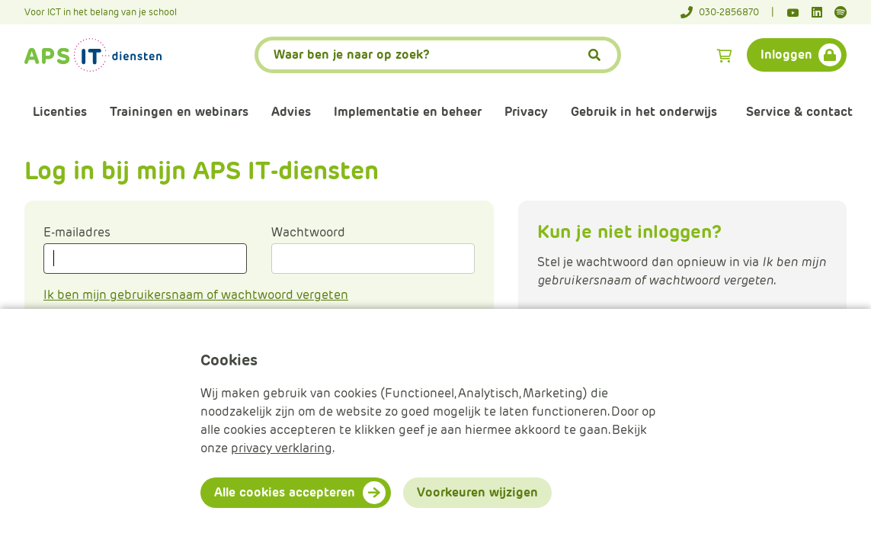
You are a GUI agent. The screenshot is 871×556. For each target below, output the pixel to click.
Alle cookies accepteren (284, 492)
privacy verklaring (281, 448)
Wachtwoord (308, 232)
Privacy (526, 112)
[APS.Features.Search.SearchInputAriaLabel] (438, 55)
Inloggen (786, 55)
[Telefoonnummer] (727, 12)
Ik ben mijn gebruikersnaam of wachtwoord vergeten (195, 295)
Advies (291, 112)
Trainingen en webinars (179, 112)
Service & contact (799, 112)
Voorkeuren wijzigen (477, 492)
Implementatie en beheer (408, 112)
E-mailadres (76, 232)
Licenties (60, 112)
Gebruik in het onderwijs (644, 112)
